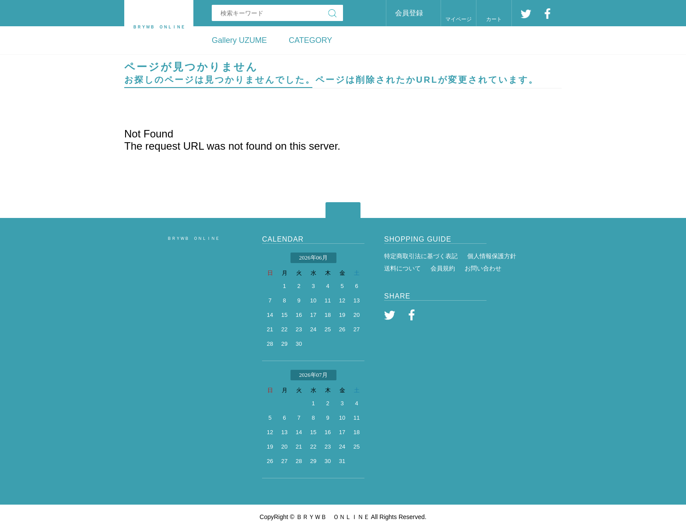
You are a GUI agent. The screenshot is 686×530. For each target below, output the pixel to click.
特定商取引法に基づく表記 (421, 256)
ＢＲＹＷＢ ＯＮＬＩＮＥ (193, 238)
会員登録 (409, 13)
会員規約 (442, 268)
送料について (402, 268)
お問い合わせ (483, 268)
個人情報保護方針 (491, 256)
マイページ (458, 19)
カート (494, 19)
